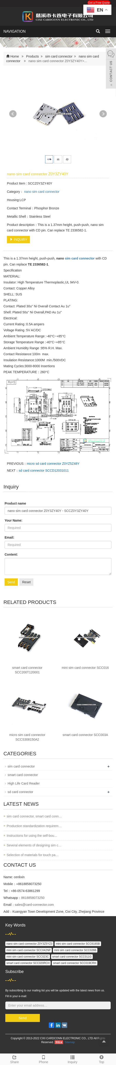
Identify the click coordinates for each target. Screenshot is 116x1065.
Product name (15, 503)
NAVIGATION (14, 31)
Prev (13, 114)
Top (101, 1059)
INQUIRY (18, 239)
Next (103, 114)
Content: (11, 554)
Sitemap (70, 1042)
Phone (43, 1059)
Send (11, 582)
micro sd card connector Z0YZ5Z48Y (53, 463)
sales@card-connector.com (34, 904)
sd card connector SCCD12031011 (44, 470)
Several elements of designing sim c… (34, 845)
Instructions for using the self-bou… (32, 835)
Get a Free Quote (99, 2)
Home (14, 56)
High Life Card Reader (24, 783)
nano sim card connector (41, 191)
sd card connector (20, 792)
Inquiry (72, 1059)
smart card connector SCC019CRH (74, 963)
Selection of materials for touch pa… (33, 855)
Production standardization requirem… (34, 826)
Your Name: (14, 520)
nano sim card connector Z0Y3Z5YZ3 (29, 943)
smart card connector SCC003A (85, 735)
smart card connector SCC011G (72, 956)
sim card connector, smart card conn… (34, 816)
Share (14, 1059)
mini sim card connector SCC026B (75, 950)
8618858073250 (32, 898)
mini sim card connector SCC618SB (78, 943)
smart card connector (23, 775)
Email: (9, 537)
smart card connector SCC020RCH (27, 963)
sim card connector (58, 56)
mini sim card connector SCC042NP (28, 950)
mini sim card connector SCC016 (85, 668)
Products (32, 56)
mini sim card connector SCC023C (27, 956)
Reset (26, 582)
